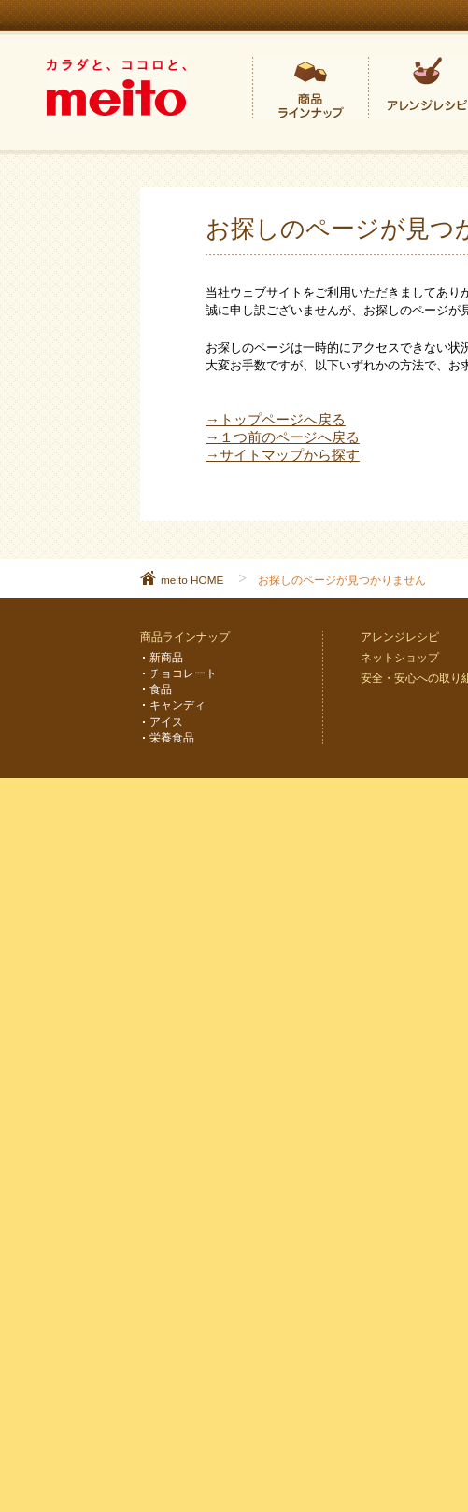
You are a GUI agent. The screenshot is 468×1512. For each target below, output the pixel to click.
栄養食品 (171, 737)
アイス (166, 721)
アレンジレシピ (400, 637)
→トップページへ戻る (276, 419)
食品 (160, 689)
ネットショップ (400, 657)
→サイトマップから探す (283, 455)
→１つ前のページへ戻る (283, 437)
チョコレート (183, 673)
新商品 (166, 657)
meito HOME (192, 580)
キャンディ (177, 705)
